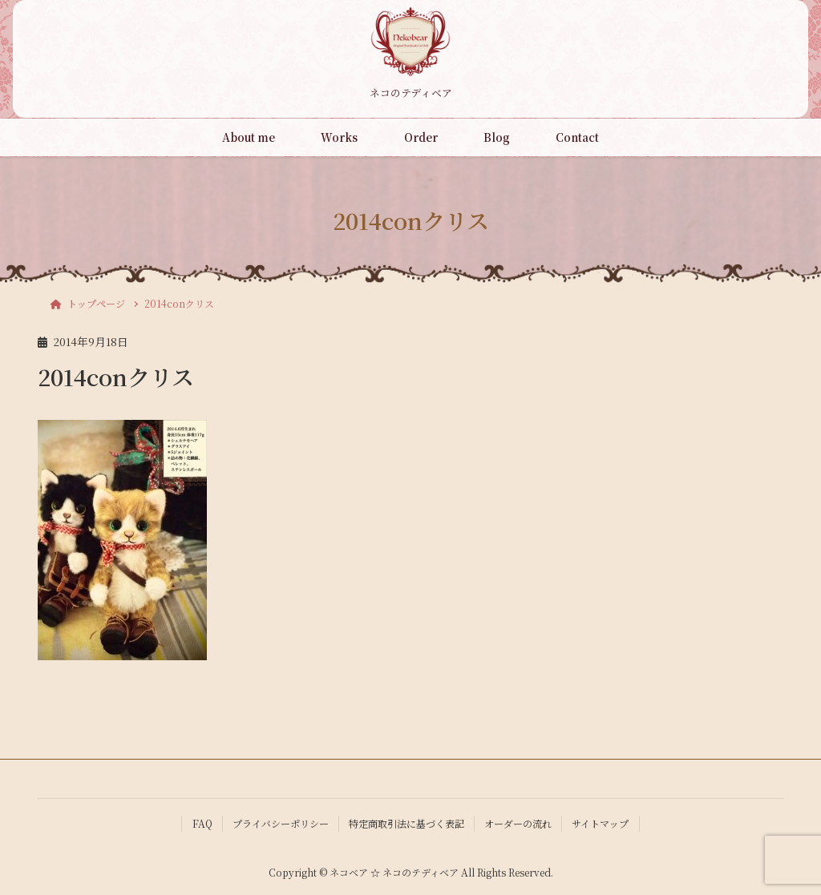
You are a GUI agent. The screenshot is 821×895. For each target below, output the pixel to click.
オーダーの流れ (518, 823)
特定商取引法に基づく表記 (406, 823)
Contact (577, 137)
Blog (496, 137)
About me (248, 137)
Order (421, 137)
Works (339, 137)
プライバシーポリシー (281, 823)
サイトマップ (600, 823)
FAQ (202, 823)
